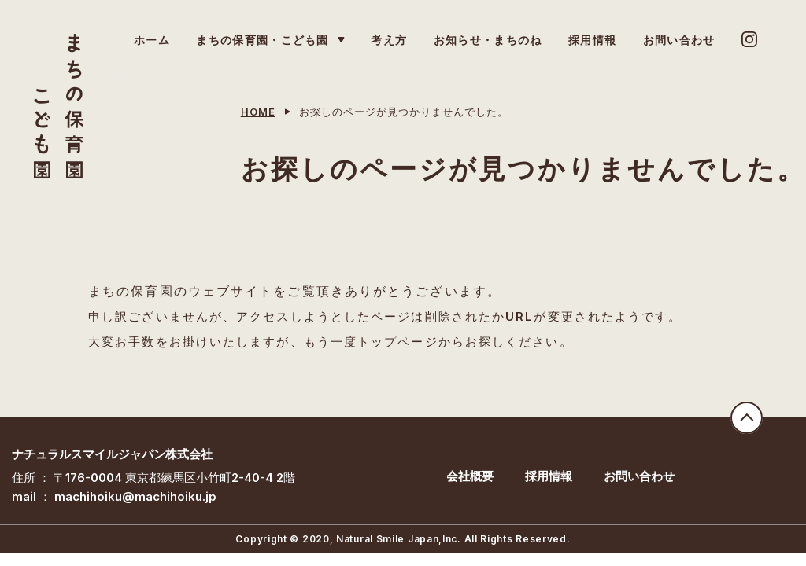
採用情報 (548, 476)
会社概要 (470, 476)
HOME (258, 111)
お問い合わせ (639, 476)
